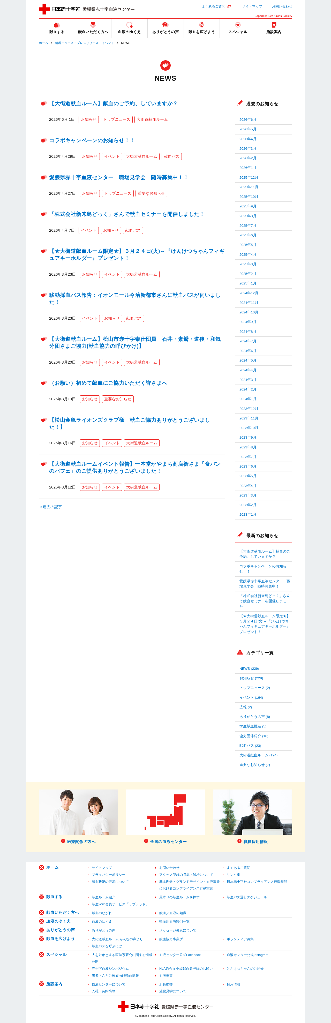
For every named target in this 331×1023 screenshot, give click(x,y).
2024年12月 (248, 293)
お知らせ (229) (251, 678)
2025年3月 (248, 264)
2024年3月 (248, 380)
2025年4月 (248, 255)
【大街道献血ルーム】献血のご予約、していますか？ (113, 103)
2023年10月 (248, 428)
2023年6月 (248, 466)
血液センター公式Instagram (247, 955)
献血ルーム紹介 (103, 897)
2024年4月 (248, 370)
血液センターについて (108, 984)
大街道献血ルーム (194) (258, 755)
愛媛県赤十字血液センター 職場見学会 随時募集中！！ (119, 177)
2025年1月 (248, 283)
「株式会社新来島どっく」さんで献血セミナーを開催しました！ (127, 214)
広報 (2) (245, 707)
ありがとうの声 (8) (254, 717)
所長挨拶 (166, 984)
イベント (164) (251, 697)
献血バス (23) (250, 746)
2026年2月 (248, 158)
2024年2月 (248, 389)
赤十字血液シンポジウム (110, 969)
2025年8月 (248, 216)
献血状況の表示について (110, 882)
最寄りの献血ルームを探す (179, 897)
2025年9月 (248, 206)
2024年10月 (248, 312)
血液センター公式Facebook (180, 955)
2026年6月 (248, 120)
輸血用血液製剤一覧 (174, 921)
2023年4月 (248, 486)
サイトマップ (252, 6)
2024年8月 (248, 332)
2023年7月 (248, 457)
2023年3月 (248, 495)
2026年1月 (248, 168)
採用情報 (233, 984)
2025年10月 (248, 197)
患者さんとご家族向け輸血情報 (115, 975)
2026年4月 (248, 139)
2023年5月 (248, 476)
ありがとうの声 (60, 930)
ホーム (43, 43)
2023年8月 (248, 447)
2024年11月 (248, 303)
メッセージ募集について (177, 930)
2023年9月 (248, 437)
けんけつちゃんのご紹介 (245, 969)
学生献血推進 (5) (252, 726)
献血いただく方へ (62, 912)
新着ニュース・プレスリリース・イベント (84, 43)
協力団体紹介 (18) (253, 736)
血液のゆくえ (58, 921)
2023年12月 (248, 409)
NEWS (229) (249, 669)
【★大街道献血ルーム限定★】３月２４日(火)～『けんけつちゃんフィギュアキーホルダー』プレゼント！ (264, 624)
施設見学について (172, 991)
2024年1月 (248, 399)
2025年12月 (248, 177)
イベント (112, 156)
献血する (54, 896)
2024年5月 (248, 360)
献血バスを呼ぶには (107, 946)
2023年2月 (248, 505)
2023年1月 (248, 514)
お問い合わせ (282, 6)
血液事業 (166, 975)
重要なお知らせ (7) (254, 765)
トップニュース (116, 119)
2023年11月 (248, 418)
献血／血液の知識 (172, 913)
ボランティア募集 (240, 939)
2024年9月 (248, 322)
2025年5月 (248, 245)
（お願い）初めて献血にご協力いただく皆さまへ (108, 383)
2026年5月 (248, 129)
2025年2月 (248, 274)
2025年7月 (248, 226)
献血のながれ (102, 913)
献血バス (171, 156)
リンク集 (233, 875)
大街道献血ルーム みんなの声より (117, 939)
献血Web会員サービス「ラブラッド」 (120, 904)
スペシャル (56, 954)
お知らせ (88, 119)
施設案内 (54, 984)
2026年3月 (248, 149)
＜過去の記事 (50, 507)
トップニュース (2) (254, 688)
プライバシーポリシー (108, 875)
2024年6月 (248, 351)
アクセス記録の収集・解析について (186, 875)
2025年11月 (248, 187)
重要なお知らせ (151, 193)
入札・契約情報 (103, 991)
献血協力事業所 (171, 939)
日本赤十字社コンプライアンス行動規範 (257, 882)
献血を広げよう (60, 938)
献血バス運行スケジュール (247, 897)
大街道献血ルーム (152, 119)
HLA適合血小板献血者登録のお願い (186, 969)
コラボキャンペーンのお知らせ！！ (92, 140)
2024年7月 (248, 341)
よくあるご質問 (213, 6)
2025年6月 (248, 235)
